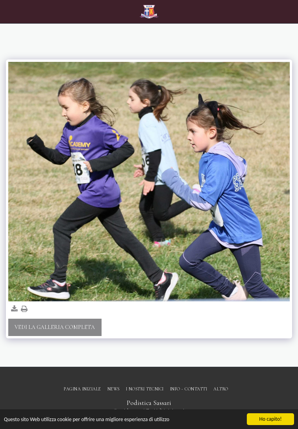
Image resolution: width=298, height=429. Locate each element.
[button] (8, 11)
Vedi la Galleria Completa (55, 327)
